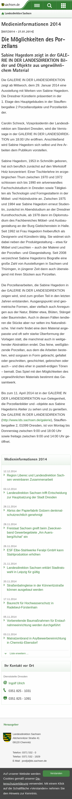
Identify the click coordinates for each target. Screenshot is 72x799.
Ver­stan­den (56, 773)
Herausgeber (11, 724)
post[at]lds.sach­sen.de (34, 760)
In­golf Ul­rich (17, 683)
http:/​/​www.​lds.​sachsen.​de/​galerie (26, 420)
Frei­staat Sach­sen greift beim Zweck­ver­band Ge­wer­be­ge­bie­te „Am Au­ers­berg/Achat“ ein (34, 532)
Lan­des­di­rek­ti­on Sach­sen (18, 13)
